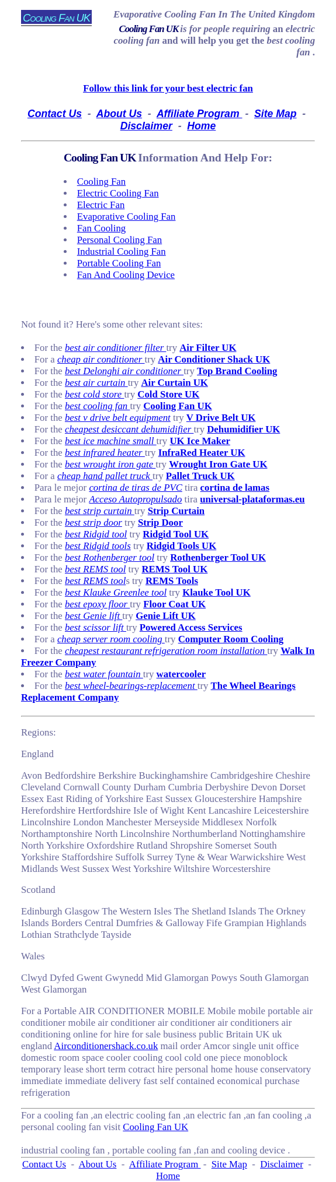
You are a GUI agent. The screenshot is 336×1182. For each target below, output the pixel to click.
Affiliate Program (200, 113)
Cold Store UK (168, 394)
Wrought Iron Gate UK (218, 464)
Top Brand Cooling (237, 371)
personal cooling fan (119, 239)
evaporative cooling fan (126, 216)
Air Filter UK (207, 347)
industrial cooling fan (121, 251)
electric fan (101, 204)
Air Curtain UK (174, 382)
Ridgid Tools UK (181, 545)
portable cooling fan (119, 263)
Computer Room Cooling (231, 639)
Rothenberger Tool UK (218, 557)
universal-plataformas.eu (252, 499)
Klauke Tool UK (216, 592)
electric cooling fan (118, 193)
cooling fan (101, 181)
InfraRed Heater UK (201, 452)
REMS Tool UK (174, 569)
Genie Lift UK (166, 615)
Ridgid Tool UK (176, 534)
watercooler (181, 674)
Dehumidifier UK (243, 429)
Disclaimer (146, 126)
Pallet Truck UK (200, 475)
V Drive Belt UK (221, 417)
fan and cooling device (126, 274)
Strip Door (160, 522)
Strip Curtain (176, 510)
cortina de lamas (234, 487)
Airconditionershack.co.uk (106, 1045)
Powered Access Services (191, 627)
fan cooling (101, 228)
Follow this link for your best (168, 88)
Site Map (275, 113)
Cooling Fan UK (149, 28)
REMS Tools (172, 580)
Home (201, 126)
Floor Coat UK (174, 604)
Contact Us (54, 113)
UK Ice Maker (199, 440)
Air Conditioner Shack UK (214, 359)
